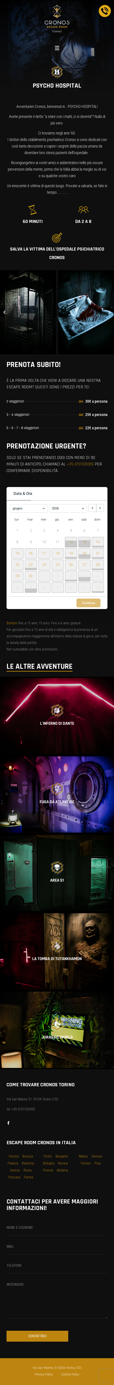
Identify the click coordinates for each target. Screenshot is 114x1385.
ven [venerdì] (70, 519)
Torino (47, 1156)
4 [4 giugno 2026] (58, 531)
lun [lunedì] (17, 519)
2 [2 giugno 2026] (31, 531)
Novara (63, 1163)
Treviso (85, 1163)
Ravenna (28, 1163)
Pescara (14, 1177)
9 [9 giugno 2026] (31, 542)
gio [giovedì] (57, 519)
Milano (83, 1156)
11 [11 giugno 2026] (58, 542)
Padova (13, 1163)
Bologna (48, 1163)
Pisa (97, 1163)
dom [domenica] (97, 519)
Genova (97, 1156)
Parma (28, 1177)
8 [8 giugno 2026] (17, 542)
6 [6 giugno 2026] (84, 531)
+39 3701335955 (80, 464)
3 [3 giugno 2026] (44, 531)
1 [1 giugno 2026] (17, 531)
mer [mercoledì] (43, 519)
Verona (14, 1156)
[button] (4, 312)
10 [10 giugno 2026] (44, 542)
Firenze (48, 1170)
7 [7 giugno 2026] (98, 531)
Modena (62, 1170)
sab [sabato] (84, 519)
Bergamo (62, 1156)
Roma (28, 1170)
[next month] (100, 508)
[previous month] (92, 508)
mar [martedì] (30, 519)
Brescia (27, 1156)
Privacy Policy (44, 1374)
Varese (15, 1170)
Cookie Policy (70, 1374)
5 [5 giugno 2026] (71, 531)
